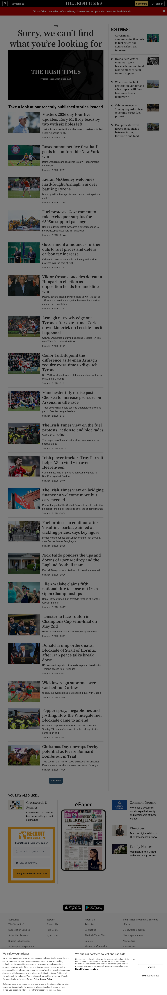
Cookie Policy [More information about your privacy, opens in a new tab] (46, 979)
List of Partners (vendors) (86, 969)
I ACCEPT (151, 967)
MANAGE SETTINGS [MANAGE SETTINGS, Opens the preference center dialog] (150, 976)
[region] (83, 972)
